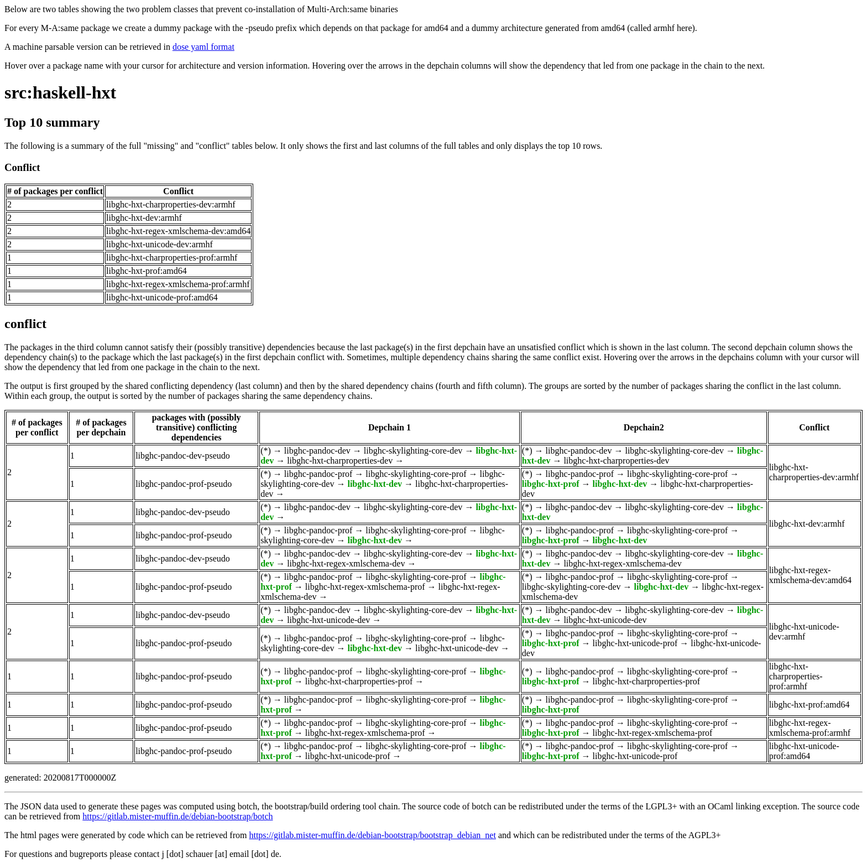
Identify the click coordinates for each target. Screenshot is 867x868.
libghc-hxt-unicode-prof (635, 643)
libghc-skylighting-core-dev (413, 450)
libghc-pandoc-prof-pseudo (183, 483)
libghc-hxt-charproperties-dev (340, 460)
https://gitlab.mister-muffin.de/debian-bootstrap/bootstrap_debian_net (372, 835)
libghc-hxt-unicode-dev (328, 620)
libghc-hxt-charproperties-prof (359, 681)
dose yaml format (203, 46)
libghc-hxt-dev (374, 483)
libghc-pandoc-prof (318, 474)
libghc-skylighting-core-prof (415, 474)
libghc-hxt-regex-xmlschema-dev (346, 563)
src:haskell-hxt (60, 92)
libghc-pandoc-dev (317, 450)
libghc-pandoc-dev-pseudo (182, 455)
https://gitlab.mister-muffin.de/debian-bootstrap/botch (177, 816)
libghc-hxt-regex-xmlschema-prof (365, 586)
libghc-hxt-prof (550, 483)
